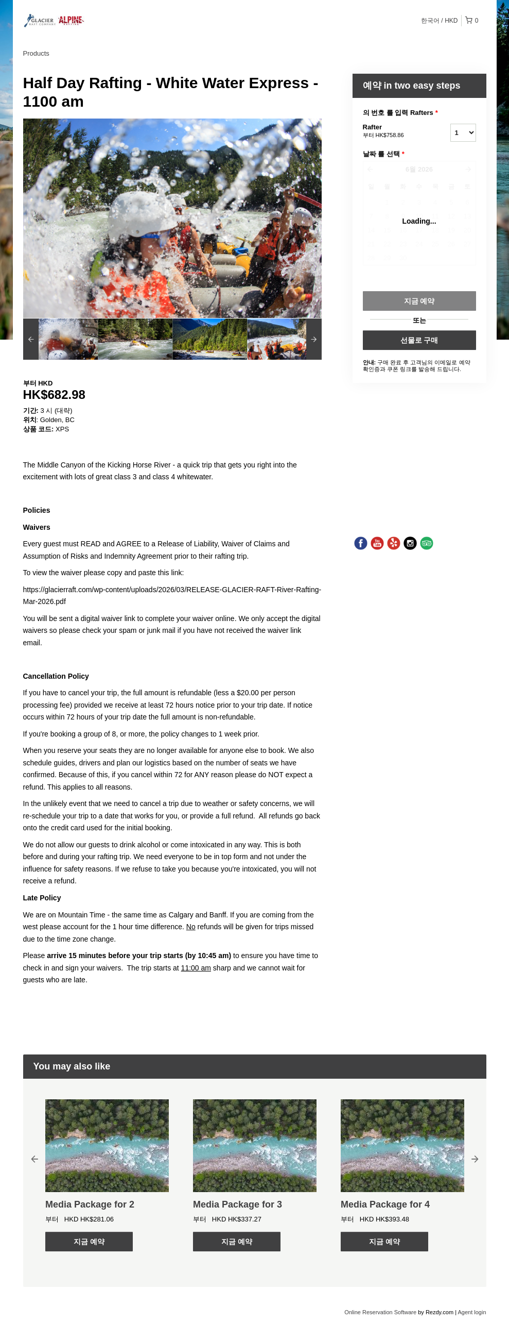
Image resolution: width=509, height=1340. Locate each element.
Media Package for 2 (89, 1204)
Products (36, 53)
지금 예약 (89, 1241)
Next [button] (475, 1158)
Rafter (394, 131)
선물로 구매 (419, 340)
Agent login (472, 1312)
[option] (60, 339)
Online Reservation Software (380, 1312)
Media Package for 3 (237, 1204)
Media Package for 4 (385, 1204)
